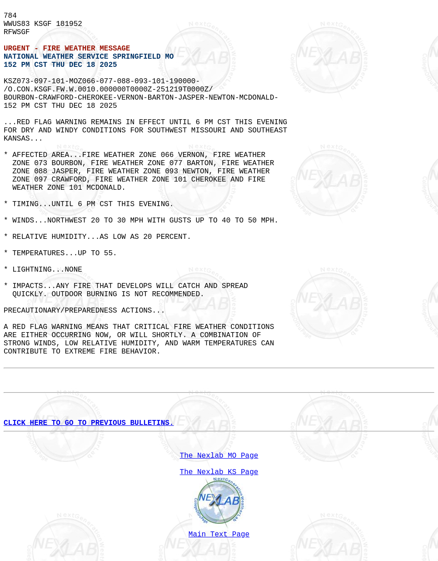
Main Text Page (219, 535)
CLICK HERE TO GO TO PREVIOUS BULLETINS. (89, 423)
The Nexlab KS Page (219, 472)
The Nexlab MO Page (219, 456)
